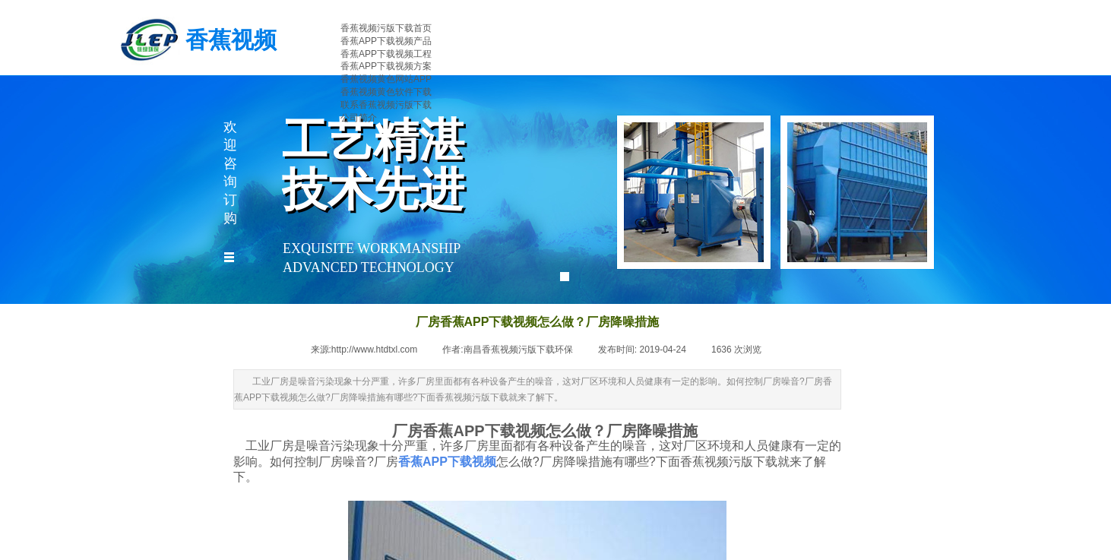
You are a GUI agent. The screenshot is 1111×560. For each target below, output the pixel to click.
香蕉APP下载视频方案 (386, 66)
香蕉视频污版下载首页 (386, 28)
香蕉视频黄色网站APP (386, 79)
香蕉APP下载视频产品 (386, 41)
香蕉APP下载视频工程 (386, 54)
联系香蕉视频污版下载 (386, 105)
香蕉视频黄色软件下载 (386, 92)
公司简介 (358, 117)
